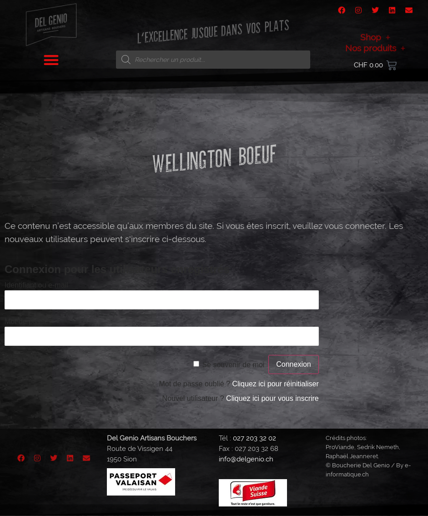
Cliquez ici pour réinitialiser (275, 384)
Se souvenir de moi (233, 365)
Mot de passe (26, 321)
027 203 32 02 (254, 438)
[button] (51, 55)
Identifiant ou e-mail (36, 285)
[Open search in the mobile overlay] (213, 60)
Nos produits (375, 56)
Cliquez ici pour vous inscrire (272, 398)
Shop (375, 45)
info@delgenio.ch (246, 459)
